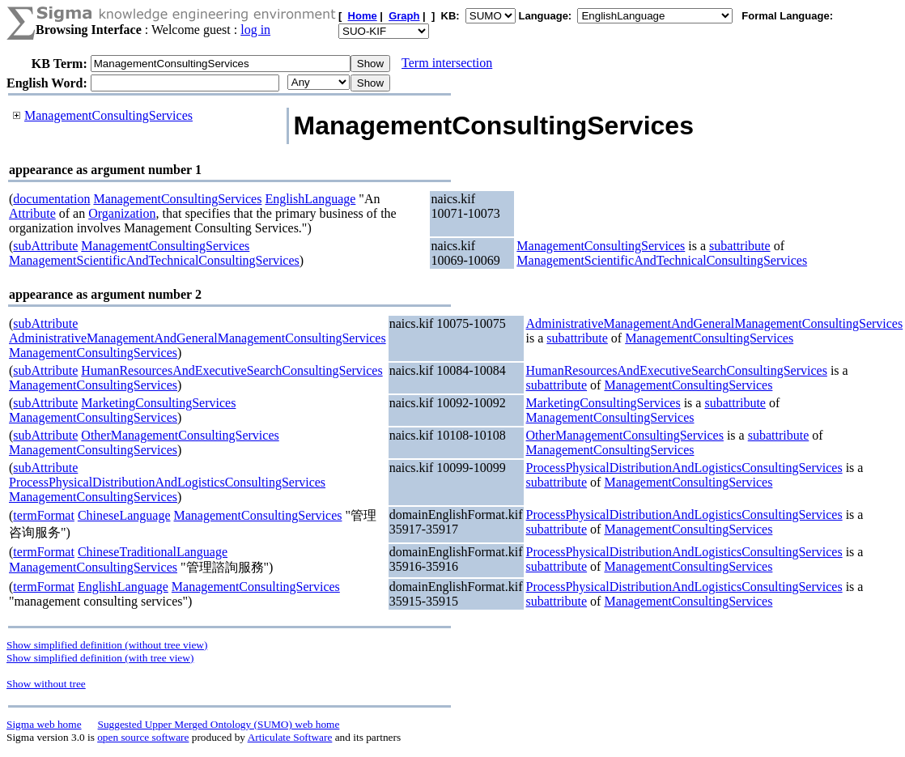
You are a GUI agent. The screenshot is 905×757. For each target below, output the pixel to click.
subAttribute (45, 246)
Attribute (32, 213)
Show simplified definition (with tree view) (99, 658)
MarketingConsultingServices (158, 403)
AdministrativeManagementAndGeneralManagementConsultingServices (197, 338)
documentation (51, 199)
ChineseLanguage (124, 515)
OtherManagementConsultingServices (179, 435)
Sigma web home (44, 724)
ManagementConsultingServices (108, 115)
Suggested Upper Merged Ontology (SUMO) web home (219, 724)
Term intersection (447, 63)
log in (255, 29)
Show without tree (46, 684)
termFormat (43, 515)
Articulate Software (290, 737)
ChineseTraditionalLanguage (152, 552)
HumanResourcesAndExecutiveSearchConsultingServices (231, 370)
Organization (121, 213)
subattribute (740, 246)
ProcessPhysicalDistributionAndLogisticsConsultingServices (167, 482)
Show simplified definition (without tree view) (106, 645)
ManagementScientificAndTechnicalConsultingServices (154, 260)
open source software (143, 737)
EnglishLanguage (310, 199)
